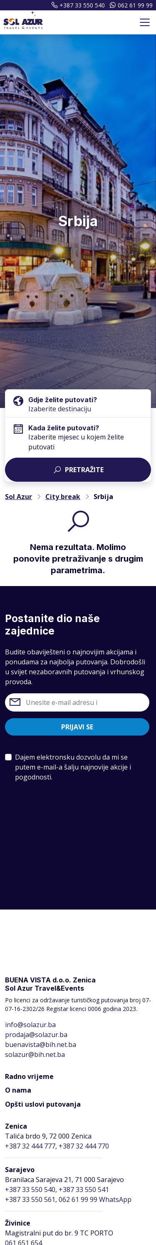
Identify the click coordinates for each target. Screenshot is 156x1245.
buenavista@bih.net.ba (40, 1044)
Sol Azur (18, 496)
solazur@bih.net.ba (35, 1054)
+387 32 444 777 (30, 1146)
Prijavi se (77, 726)
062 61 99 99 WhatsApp (95, 1199)
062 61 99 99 (130, 5)
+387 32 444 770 (84, 1146)
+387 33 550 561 (30, 1199)
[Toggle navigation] (145, 22)
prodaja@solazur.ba (36, 1034)
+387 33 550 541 (84, 1189)
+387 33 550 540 (77, 5)
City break (62, 496)
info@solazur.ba (30, 1024)
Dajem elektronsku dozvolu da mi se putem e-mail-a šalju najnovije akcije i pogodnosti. (73, 767)
